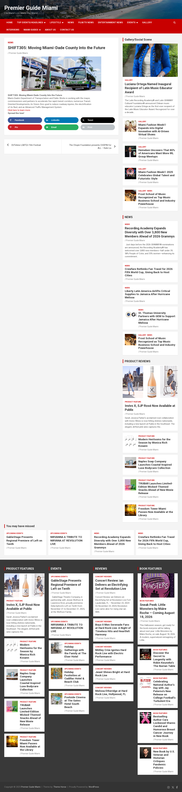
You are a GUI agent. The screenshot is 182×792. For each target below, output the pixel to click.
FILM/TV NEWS (86, 22)
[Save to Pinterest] (25, 127)
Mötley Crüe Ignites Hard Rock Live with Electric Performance (110, 653)
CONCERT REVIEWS (103, 577)
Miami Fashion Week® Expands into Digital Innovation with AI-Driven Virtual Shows (153, 129)
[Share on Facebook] (25, 120)
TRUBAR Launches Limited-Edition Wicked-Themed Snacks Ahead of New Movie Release (155, 488)
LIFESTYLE (55, 22)
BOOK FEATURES (151, 568)
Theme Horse (59, 787)
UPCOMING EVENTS (14, 533)
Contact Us (67, 29)
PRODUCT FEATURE (133, 402)
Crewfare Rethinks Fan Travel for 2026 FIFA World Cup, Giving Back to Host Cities (149, 272)
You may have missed (20, 526)
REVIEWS (101, 568)
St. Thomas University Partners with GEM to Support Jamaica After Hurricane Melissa (156, 317)
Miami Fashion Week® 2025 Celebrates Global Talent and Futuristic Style (156, 175)
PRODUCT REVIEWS (137, 361)
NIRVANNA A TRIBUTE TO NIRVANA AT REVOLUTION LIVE (66, 540)
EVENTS (131, 22)
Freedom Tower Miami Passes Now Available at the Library (155, 512)
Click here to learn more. (19, 110)
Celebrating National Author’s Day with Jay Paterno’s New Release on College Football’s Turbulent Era (164, 691)
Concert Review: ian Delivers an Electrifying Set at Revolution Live (111, 584)
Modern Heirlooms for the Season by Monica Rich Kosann (154, 443)
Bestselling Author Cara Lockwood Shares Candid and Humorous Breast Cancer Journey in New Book (164, 726)
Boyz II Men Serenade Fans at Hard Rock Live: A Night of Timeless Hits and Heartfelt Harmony (113, 629)
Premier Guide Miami (31, 8)
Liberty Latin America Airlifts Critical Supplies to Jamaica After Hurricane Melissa (147, 294)
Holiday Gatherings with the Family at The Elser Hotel (75, 651)
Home (9, 22)
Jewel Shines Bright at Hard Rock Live (112, 673)
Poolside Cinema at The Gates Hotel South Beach (74, 702)
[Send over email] (61, 127)
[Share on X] (98, 120)
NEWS (71, 22)
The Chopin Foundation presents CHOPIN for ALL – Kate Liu (90, 146)
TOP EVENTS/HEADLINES (30, 22)
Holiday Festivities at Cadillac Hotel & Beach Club (74, 676)
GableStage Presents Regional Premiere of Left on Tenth (24, 540)
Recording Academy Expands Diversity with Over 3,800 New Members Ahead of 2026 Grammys (150, 232)
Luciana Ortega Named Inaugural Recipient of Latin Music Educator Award (148, 88)
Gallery (129, 80)
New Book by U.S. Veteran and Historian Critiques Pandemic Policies (164, 759)
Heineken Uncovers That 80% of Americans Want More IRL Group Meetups (156, 153)
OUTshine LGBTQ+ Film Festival (26, 145)
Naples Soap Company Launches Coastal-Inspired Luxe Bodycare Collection (155, 465)
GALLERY (147, 22)
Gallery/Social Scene (138, 39)
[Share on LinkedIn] (61, 120)
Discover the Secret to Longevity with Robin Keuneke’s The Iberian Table (164, 659)
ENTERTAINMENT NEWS (110, 22)
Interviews (12, 29)
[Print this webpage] (98, 127)
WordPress (94, 787)
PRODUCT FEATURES (20, 568)
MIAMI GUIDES (31, 29)
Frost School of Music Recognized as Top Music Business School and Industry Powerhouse (156, 198)
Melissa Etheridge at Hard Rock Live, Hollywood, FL (111, 692)
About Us (50, 29)
